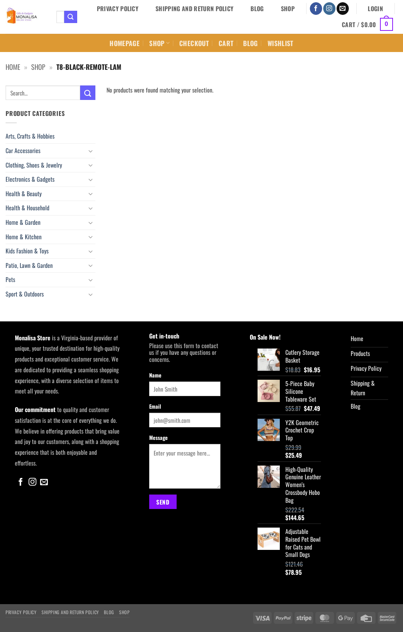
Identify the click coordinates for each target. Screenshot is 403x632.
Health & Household (27, 207)
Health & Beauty (24, 193)
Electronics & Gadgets (30, 179)
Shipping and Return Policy (194, 8)
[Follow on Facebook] (316, 8)
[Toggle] (90, 150)
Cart (226, 43)
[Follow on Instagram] (329, 8)
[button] (375, 8)
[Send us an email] (343, 8)
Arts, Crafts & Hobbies (30, 136)
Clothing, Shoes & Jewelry (34, 165)
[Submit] (70, 17)
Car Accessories (23, 150)
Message (158, 437)
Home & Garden (23, 222)
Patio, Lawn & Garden (29, 265)
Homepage (124, 43)
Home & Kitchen (24, 236)
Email (155, 406)
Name (155, 375)
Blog (256, 8)
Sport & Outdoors (25, 293)
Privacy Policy (117, 8)
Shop (288, 8)
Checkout (194, 43)
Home (13, 67)
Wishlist (281, 43)
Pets (10, 279)
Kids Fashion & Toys (27, 250)
